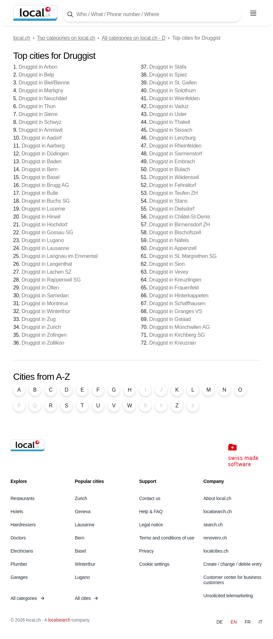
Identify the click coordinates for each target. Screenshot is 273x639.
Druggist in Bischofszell (175, 232)
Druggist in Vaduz (168, 106)
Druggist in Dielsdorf (171, 209)
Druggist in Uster (167, 114)
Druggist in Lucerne (43, 209)
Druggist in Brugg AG (45, 185)
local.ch (21, 38)
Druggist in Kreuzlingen (175, 280)
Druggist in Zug (38, 319)
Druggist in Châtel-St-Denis (179, 216)
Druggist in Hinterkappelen (178, 295)
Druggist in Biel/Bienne (44, 82)
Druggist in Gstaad (170, 319)
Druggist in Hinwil (40, 216)
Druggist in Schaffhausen (177, 303)
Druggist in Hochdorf (44, 224)
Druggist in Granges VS (175, 311)
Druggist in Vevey (168, 272)
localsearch (59, 620)
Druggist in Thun (37, 106)
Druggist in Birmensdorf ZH (179, 224)
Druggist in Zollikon (42, 343)
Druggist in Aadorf (41, 138)
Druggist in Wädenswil (174, 177)
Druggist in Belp (36, 75)
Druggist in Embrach (172, 161)
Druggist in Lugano (42, 240)
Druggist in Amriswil (40, 130)
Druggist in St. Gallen (172, 82)
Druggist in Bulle (39, 193)
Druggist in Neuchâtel (43, 98)
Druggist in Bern (39, 169)
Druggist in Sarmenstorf (175, 153)
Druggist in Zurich (41, 327)
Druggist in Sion (167, 264)
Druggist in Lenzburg (172, 138)
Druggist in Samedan (44, 295)
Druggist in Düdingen (44, 153)
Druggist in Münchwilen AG (179, 327)
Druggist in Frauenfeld (173, 287)
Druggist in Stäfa (167, 67)
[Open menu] (253, 13)
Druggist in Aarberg (42, 145)
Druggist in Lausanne (45, 248)
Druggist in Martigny (41, 90)
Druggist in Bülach (169, 169)
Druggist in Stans (168, 201)
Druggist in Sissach (170, 130)
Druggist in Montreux (44, 303)
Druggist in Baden (41, 161)
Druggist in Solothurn (172, 90)
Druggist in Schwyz (40, 122)
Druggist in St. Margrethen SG (182, 256)
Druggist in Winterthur (45, 311)
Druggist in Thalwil (169, 122)
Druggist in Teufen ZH (173, 193)
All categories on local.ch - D (133, 38)
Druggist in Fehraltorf (172, 185)
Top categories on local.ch (66, 38)
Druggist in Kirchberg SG (177, 335)
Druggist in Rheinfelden (175, 145)
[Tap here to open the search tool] (152, 14)
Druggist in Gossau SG (47, 232)
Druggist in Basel (40, 177)
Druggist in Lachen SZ (46, 272)
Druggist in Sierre (38, 114)
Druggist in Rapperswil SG (51, 280)
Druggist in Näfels (169, 240)
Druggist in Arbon (38, 67)
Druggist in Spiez (168, 75)
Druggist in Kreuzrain (172, 343)
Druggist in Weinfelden (174, 98)
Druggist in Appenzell (172, 248)
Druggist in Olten (40, 287)
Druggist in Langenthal (46, 264)
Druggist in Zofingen (43, 335)
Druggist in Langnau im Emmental (59, 256)
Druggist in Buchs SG (45, 201)
